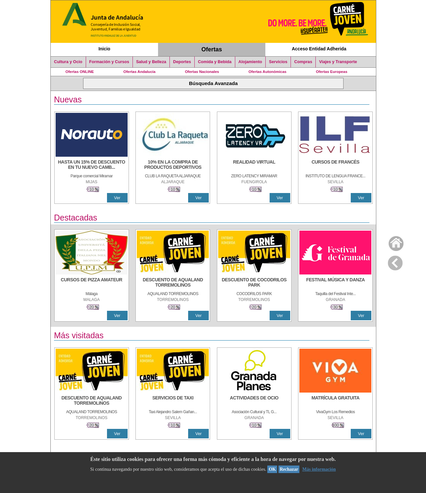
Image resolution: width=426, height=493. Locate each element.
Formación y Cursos (109, 62)
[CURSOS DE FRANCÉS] (335, 165)
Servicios (278, 62)
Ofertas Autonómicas (267, 72)
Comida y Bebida (215, 62)
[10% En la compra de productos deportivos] (173, 165)
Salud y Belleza (151, 62)
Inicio (104, 48)
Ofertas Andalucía (139, 72)
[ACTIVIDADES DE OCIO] (254, 401)
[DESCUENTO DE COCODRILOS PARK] (254, 283)
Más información (319, 469)
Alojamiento (250, 62)
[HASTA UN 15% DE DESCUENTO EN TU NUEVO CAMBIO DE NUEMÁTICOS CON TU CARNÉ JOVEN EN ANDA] (92, 165)
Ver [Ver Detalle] (117, 197)
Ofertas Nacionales (202, 72)
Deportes (182, 62)
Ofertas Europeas (331, 72)
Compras (303, 62)
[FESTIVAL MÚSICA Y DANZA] (335, 283)
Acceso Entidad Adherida (319, 48)
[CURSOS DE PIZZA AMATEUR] (92, 283)
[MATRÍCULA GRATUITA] (335, 401)
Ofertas (212, 49)
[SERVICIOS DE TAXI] (173, 401)
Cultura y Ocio (68, 62)
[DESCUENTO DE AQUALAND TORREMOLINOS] (173, 283)
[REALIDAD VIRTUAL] (254, 165)
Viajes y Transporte (338, 62)
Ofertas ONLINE (79, 72)
